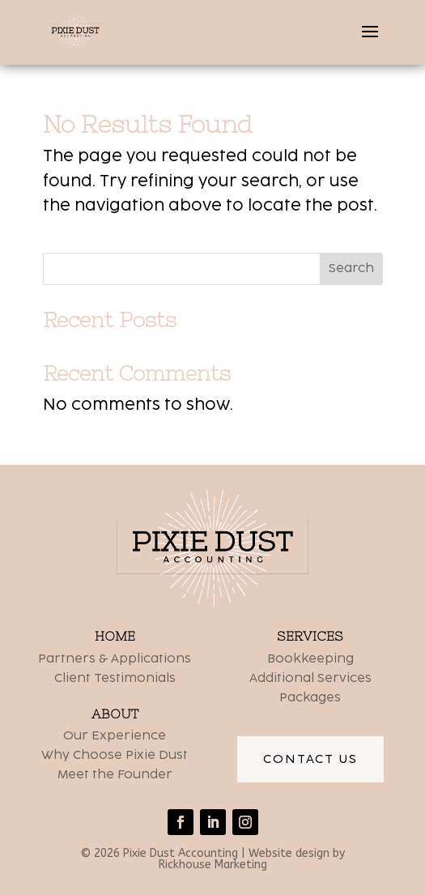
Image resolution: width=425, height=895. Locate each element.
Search (351, 268)
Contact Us (310, 759)
